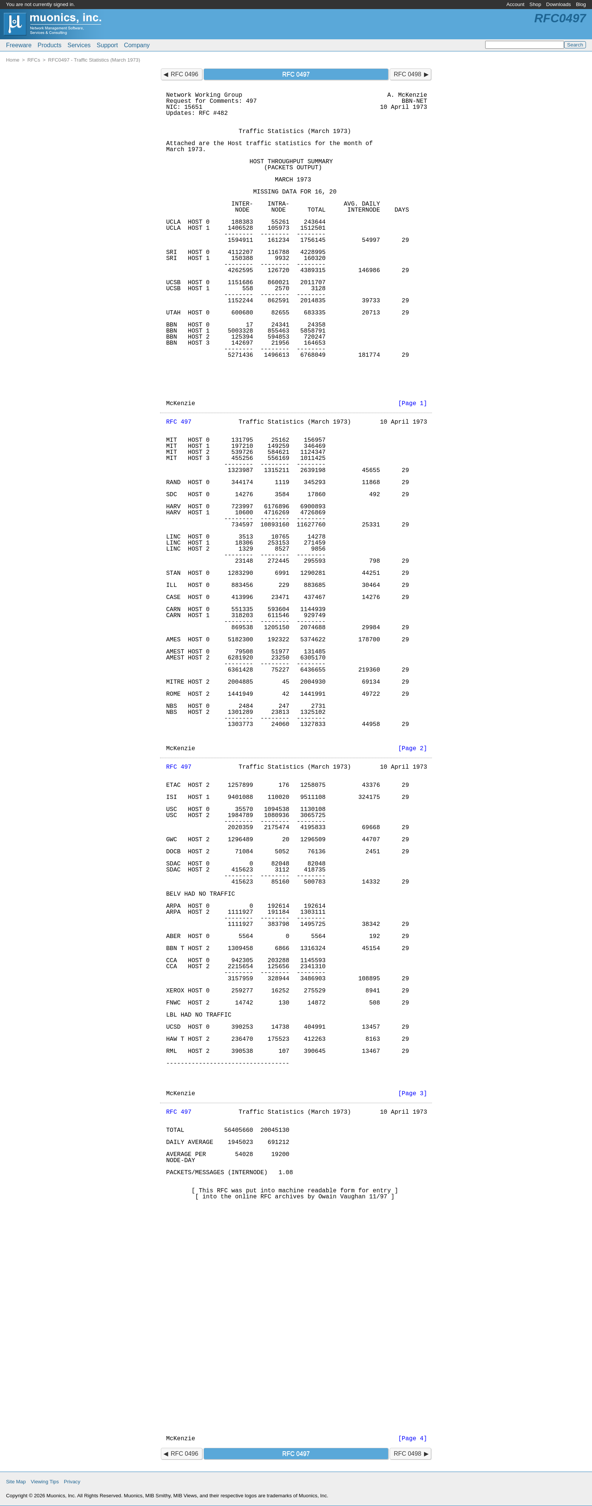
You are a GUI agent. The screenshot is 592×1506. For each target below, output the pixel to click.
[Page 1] (412, 403)
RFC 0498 (407, 74)
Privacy (72, 1481)
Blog (581, 4)
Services (79, 45)
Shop (535, 4)
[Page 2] (412, 748)
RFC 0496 (184, 74)
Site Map (16, 1481)
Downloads (558, 4)
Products (50, 45)
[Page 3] (412, 1094)
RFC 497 (178, 422)
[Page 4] (412, 1439)
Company (137, 45)
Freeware (19, 45)
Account (515, 4)
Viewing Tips (45, 1481)
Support (107, 45)
